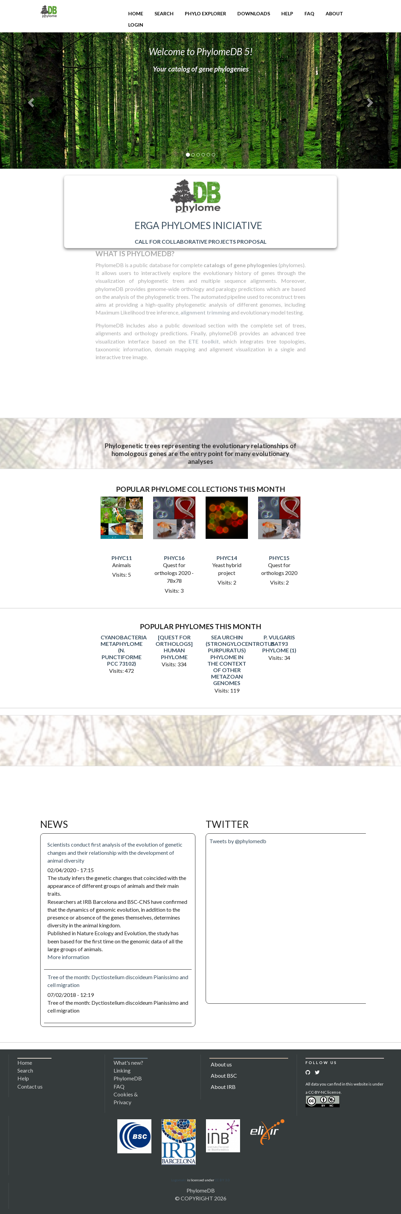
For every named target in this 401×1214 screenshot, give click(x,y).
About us (221, 1064)
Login (135, 25)
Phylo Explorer (205, 13)
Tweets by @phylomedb (237, 841)
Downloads (253, 13)
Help (287, 13)
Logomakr (179, 1180)
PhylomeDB (201, 1190)
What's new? (128, 1062)
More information (68, 957)
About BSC (224, 1075)
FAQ (309, 13)
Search (164, 13)
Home (135, 13)
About (334, 13)
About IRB (223, 1086)
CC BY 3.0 (222, 1180)
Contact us (30, 1086)
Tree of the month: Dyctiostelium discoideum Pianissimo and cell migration (117, 981)
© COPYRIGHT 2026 (200, 1198)
